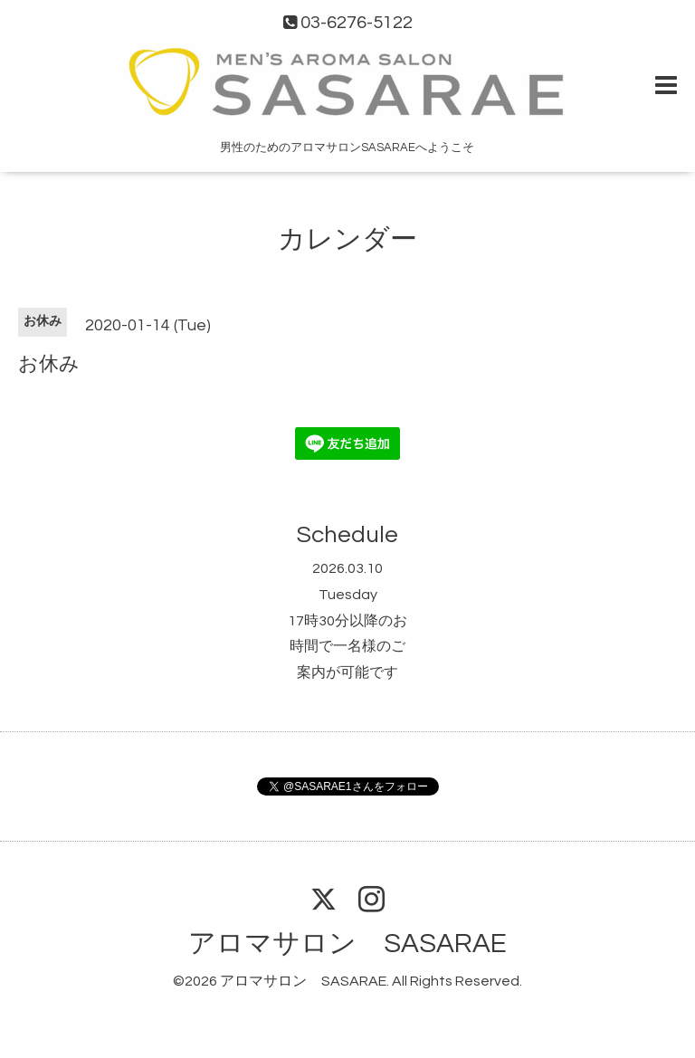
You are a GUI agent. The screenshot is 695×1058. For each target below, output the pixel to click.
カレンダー (347, 239)
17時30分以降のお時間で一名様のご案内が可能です (347, 647)
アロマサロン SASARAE (347, 943)
